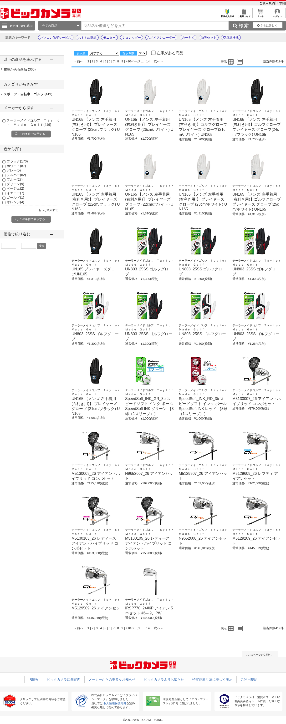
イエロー (15, 193)
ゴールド (15, 197)
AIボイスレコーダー (161, 37)
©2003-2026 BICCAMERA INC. (143, 720)
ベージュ (15, 188)
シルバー (16, 175)
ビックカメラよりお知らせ (164, 679)
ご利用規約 (267, 3)
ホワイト (16, 166)
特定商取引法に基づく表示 (212, 679)
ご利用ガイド (244, 15)
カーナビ (188, 37)
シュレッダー (131, 37)
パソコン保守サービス (55, 37)
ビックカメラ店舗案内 (63, 679)
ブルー (15, 179)
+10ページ (133, 61)
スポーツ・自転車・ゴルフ (28, 94)
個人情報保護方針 (114, 703)
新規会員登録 (227, 15)
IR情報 (281, 3)
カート (260, 15)
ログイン (277, 15)
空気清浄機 (231, 37)
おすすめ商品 (87, 37)
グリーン (15, 184)
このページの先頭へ (259, 654)
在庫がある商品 (20, 69)
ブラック (17, 161)
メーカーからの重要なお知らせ (112, 679)
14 (148, 61)
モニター (109, 37)
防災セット (208, 37)
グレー (14, 170)
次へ (157, 61)
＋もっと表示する (47, 210)
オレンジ (15, 202)
